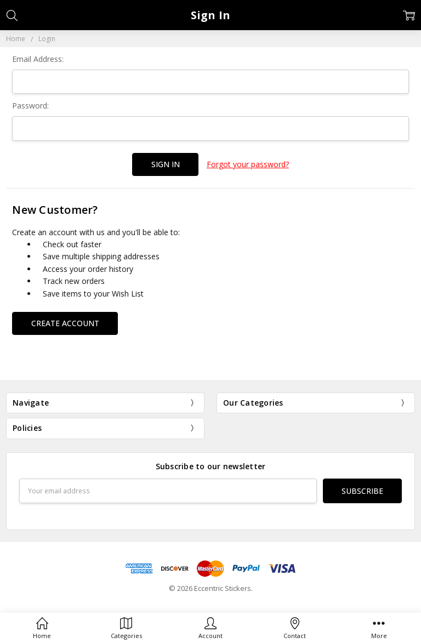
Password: (30, 105)
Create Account (65, 323)
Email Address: (38, 59)
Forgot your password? (248, 164)
